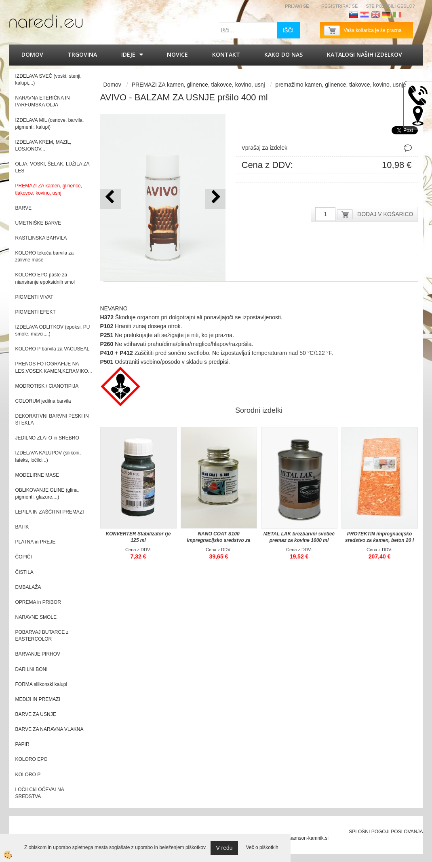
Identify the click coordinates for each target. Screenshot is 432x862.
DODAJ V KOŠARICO (385, 214)
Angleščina (375, 14)
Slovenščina (353, 14)
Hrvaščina (364, 14)
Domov (32, 54)
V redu (224, 848)
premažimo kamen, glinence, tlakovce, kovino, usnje (340, 84)
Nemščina (386, 14)
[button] (215, 199)
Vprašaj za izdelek (265, 147)
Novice (177, 54)
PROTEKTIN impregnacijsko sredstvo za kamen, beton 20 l (379, 537)
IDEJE (128, 54)
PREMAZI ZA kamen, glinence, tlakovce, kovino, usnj (198, 84)
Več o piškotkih (262, 847)
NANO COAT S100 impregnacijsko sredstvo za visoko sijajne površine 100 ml (219, 540)
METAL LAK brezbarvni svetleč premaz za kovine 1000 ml (299, 537)
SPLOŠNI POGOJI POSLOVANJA (386, 831)
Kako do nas (283, 54)
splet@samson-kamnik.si (301, 838)
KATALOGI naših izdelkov (364, 54)
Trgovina (82, 54)
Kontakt (226, 54)
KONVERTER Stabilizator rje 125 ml (138, 537)
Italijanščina (397, 14)
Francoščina (408, 14)
